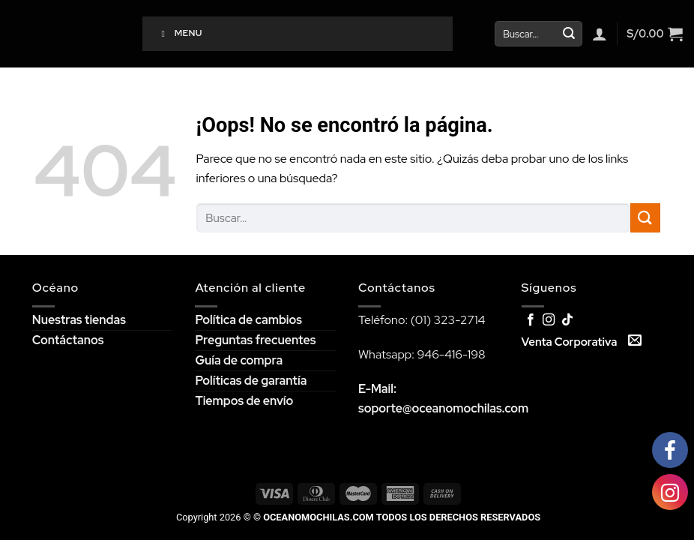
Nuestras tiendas (79, 320)
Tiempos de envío (244, 401)
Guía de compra (239, 360)
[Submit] (569, 33)
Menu (179, 33)
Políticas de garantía (251, 380)
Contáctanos (68, 340)
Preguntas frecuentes (255, 340)
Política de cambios (248, 320)
